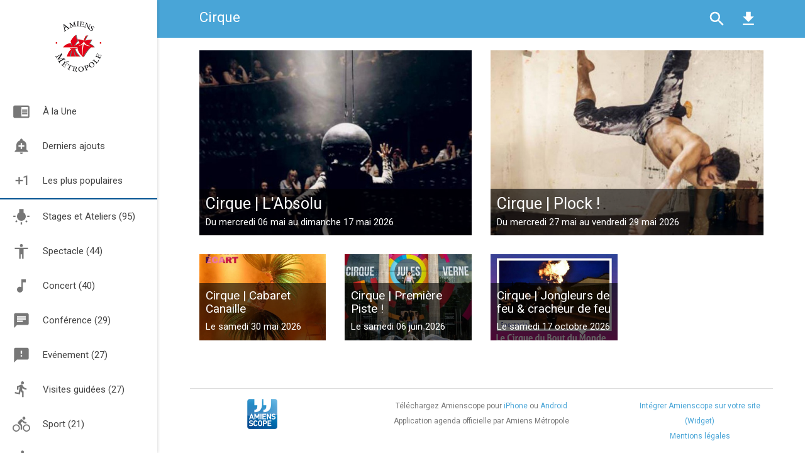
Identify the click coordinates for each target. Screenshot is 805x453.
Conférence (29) (62, 320)
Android (553, 405)
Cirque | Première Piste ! (396, 302)
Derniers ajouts (52, 146)
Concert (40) (54, 286)
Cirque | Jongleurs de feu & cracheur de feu (554, 302)
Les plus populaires (61, 181)
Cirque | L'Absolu (264, 203)
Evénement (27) (60, 355)
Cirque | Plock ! (548, 203)
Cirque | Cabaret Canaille (248, 302)
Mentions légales (700, 436)
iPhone (516, 405)
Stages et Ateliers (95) (74, 216)
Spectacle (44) (58, 251)
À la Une (38, 111)
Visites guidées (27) (69, 389)
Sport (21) (48, 424)
